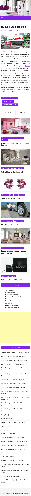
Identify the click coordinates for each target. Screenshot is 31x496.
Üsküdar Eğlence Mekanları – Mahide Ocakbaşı (15, 352)
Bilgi (3, 138)
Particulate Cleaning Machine (14, 297)
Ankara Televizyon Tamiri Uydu (10, 476)
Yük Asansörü (9, 299)
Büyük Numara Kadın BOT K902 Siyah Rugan (14, 441)
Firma (7, 138)
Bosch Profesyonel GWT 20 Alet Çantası (13, 383)
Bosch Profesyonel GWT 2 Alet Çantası (13, 387)
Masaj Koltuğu (5, 415)
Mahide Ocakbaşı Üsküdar (13, 301)
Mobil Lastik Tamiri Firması (12, 225)
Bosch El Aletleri (10, 303)
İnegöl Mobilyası (10, 292)
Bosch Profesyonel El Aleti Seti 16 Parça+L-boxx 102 (15, 410)
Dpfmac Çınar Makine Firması (13, 280)
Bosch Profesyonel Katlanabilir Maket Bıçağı (14, 360)
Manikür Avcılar (5, 430)
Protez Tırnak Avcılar (7, 457)
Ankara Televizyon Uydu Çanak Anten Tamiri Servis (14, 481)
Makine (13, 276)
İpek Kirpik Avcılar (6, 453)
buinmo (5, 30)
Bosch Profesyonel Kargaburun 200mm (13, 364)
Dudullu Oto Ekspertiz (9, 98)
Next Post (23, 112)
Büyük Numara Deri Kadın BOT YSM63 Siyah (14, 449)
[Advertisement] (15, 327)
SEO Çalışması (9, 290)
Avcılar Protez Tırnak (7, 418)
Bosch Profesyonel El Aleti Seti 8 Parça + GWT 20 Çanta (15, 392)
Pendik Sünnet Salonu (11, 305)
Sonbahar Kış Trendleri (10, 198)
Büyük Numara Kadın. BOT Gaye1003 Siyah (14, 445)
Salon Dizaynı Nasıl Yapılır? (12, 172)
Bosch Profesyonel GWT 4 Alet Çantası (13, 380)
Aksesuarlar (5, 195)
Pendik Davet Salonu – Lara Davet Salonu (13, 356)
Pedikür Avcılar (5, 426)
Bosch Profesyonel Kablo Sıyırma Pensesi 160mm (13, 369)
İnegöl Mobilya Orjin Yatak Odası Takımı (13, 422)
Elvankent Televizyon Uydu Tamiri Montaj (13, 460)
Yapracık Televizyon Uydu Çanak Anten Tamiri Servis (14, 471)
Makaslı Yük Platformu (11, 294)
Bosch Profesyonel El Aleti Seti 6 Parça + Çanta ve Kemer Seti (15, 398)
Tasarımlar (4, 140)
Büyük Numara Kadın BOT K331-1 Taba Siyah (14, 437)
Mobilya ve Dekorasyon (17, 138)
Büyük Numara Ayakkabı (12, 307)
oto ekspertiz (8, 101)
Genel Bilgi (9, 221)
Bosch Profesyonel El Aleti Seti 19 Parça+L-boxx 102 (15, 404)
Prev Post (8, 112)
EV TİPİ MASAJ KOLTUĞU (8, 434)
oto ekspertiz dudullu (10, 105)
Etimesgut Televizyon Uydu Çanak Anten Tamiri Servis (15, 465)
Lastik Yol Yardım (18, 221)
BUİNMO (15, 6)
